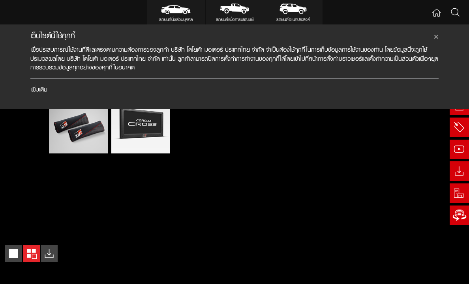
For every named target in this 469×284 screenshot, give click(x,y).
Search (455, 12)
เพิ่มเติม (38, 89)
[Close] (436, 35)
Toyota (26, 12)
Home (437, 12)
